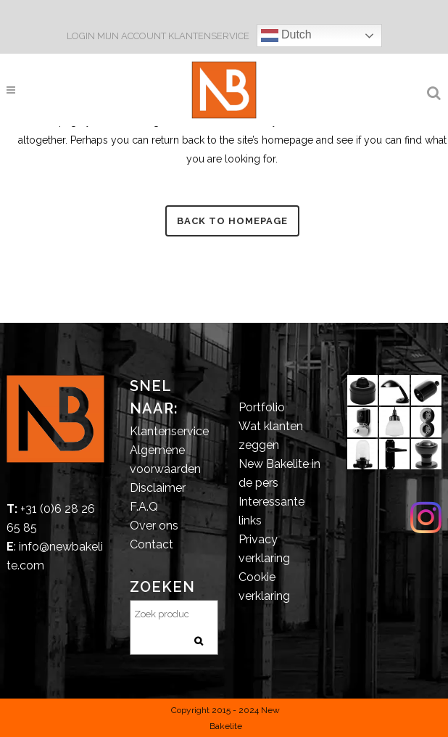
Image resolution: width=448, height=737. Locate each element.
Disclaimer (158, 488)
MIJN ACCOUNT (131, 35)
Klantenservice (169, 431)
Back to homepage (232, 220)
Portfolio (261, 407)
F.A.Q (144, 507)
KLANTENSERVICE (208, 35)
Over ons (154, 525)
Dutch (286, 35)
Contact (151, 544)
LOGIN (82, 35)
